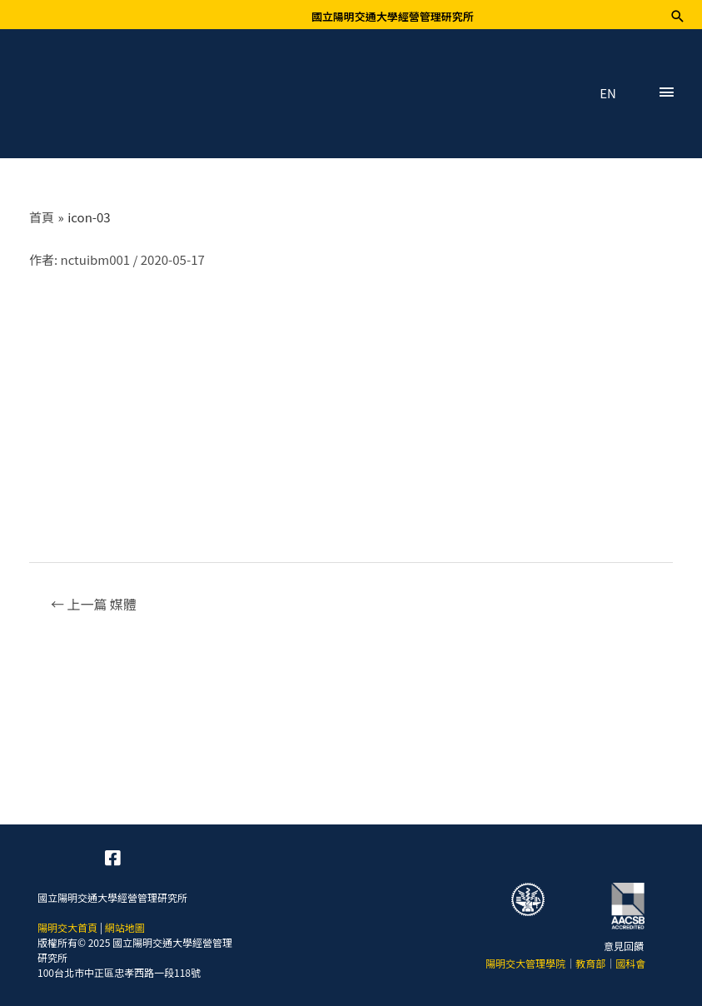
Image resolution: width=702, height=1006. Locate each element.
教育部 (590, 963)
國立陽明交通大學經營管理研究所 (392, 16)
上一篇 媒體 (94, 604)
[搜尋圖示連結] (677, 16)
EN (608, 94)
